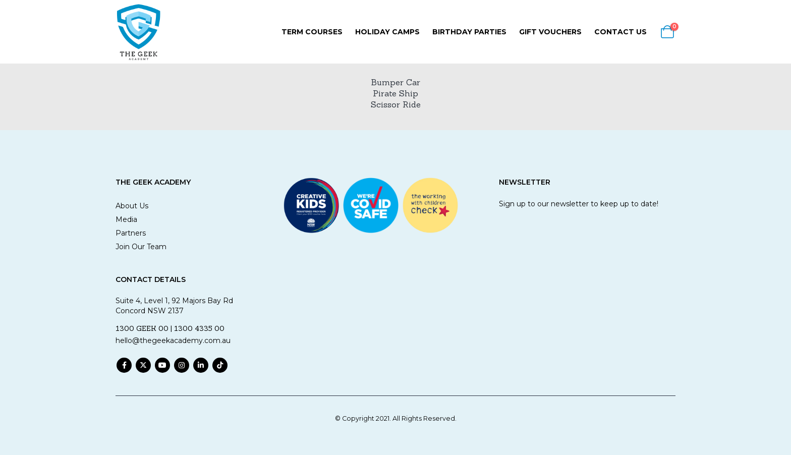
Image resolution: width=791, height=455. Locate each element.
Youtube (162, 365)
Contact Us (620, 31)
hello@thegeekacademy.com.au (173, 340)
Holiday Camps (387, 31)
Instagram (181, 365)
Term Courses (312, 31)
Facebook (124, 365)
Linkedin (200, 365)
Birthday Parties (469, 31)
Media (126, 219)
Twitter (143, 365)
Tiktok (220, 365)
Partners (131, 233)
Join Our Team (141, 246)
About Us (132, 205)
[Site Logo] (138, 32)
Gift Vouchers (550, 31)
